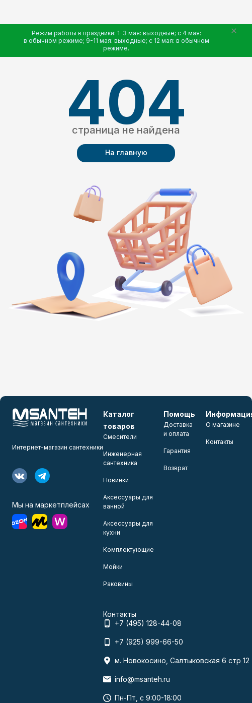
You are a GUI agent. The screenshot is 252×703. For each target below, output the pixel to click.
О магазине (223, 424)
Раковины (118, 584)
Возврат (175, 468)
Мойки (113, 566)
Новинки (116, 480)
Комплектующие (128, 549)
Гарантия (177, 451)
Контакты (219, 441)
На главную (126, 152)
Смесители (120, 436)
